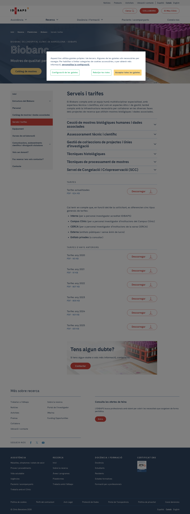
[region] (96, 66)
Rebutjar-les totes (101, 72)
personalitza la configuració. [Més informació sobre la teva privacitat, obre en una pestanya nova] (76, 64)
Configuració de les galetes (65, 72)
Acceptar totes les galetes (127, 72)
